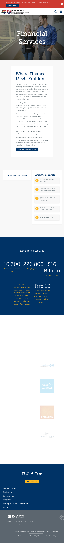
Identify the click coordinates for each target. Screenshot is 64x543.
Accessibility (53, 535)
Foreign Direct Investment (16, 503)
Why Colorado (10, 488)
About (6, 507)
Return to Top (32, 481)
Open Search (55, 11)
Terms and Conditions (43, 535)
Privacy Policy (33, 535)
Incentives (8, 496)
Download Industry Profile (27, 149)
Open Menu (61, 11)
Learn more (12, 6)
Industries (8, 492)
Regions (7, 500)
